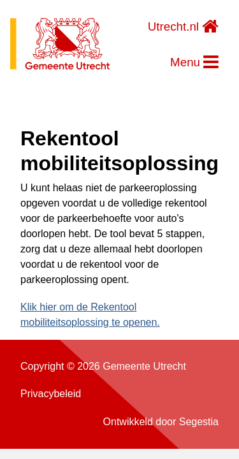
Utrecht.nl (183, 27)
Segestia (199, 421)
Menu (194, 62)
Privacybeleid (50, 393)
